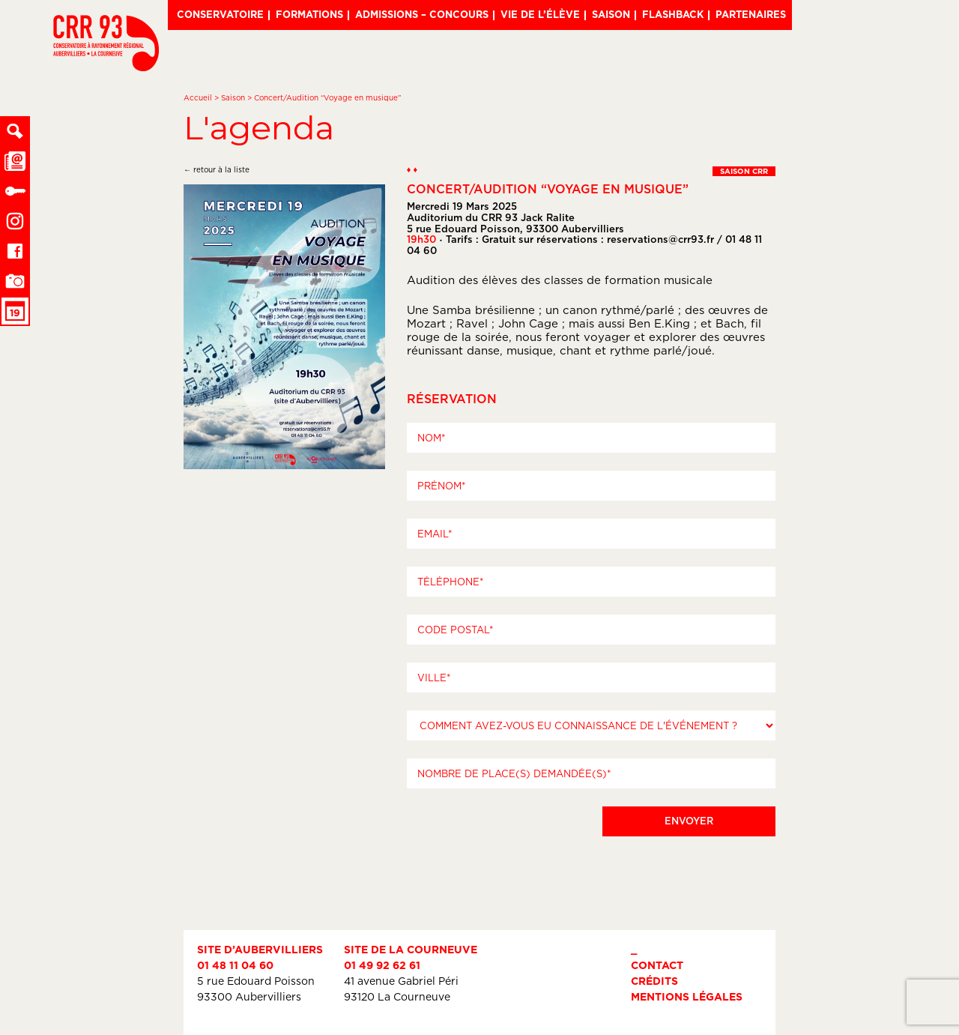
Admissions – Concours (421, 14)
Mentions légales (686, 996)
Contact (657, 965)
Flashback (673, 14)
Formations (309, 14)
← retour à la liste (216, 170)
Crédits (654, 980)
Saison (611, 14)
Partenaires (751, 14)
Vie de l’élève (540, 14)
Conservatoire (220, 14)
